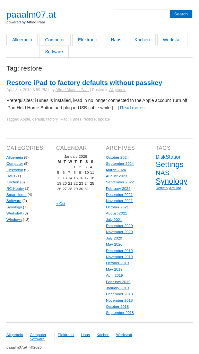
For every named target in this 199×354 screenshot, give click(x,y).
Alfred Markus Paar (72, 90)
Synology (14, 207)
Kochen (142, 39)
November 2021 (119, 200)
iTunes (75, 119)
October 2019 (117, 263)
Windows (14, 219)
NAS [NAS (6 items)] (162, 172)
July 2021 (114, 219)
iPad (63, 119)
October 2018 (117, 306)
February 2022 (118, 188)
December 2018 (119, 294)
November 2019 (119, 257)
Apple (25, 119)
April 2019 (114, 275)
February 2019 (118, 282)
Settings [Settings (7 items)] (170, 164)
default (38, 119)
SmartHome (16, 194)
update (104, 119)
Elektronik (88, 39)
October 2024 (117, 157)
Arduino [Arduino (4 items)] (175, 188)
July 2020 (114, 238)
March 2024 (116, 170)
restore (89, 119)
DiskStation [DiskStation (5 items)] (169, 157)
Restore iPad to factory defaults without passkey (84, 82)
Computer (55, 39)
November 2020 (119, 232)
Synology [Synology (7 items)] (171, 181)
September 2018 (120, 312)
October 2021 (117, 207)
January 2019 (117, 288)
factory (52, 119)
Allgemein (22, 39)
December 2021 (119, 194)
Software (54, 51)
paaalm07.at (31, 15)
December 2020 (119, 225)
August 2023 (116, 176)
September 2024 (120, 163)
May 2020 (114, 244)
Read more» (132, 107)
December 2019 (119, 251)
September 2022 (120, 182)
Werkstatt (172, 39)
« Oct (60, 203)
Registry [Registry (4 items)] (162, 188)
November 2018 (119, 300)
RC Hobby (15, 188)
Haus (116, 39)
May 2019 (114, 269)
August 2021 (116, 213)
